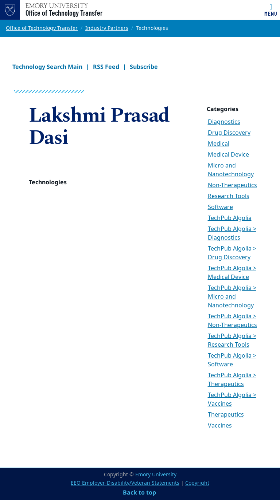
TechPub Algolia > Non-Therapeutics (232, 321)
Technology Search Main (47, 67)
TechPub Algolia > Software (232, 360)
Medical (218, 143)
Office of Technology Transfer (64, 12)
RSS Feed (106, 67)
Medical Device (228, 154)
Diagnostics (224, 122)
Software (220, 207)
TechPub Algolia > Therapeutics (232, 380)
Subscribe (144, 67)
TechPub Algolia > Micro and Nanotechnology (232, 297)
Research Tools (228, 196)
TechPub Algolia (230, 218)
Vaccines (220, 425)
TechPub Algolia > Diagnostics (232, 233)
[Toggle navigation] (271, 9)
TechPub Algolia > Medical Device (232, 273)
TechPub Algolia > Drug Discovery (232, 253)
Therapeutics (226, 414)
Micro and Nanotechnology (231, 170)
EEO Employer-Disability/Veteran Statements (125, 483)
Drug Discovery (229, 133)
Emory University (155, 475)
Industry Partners (106, 28)
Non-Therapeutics (232, 185)
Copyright (197, 483)
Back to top (140, 492)
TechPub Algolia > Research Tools (232, 340)
